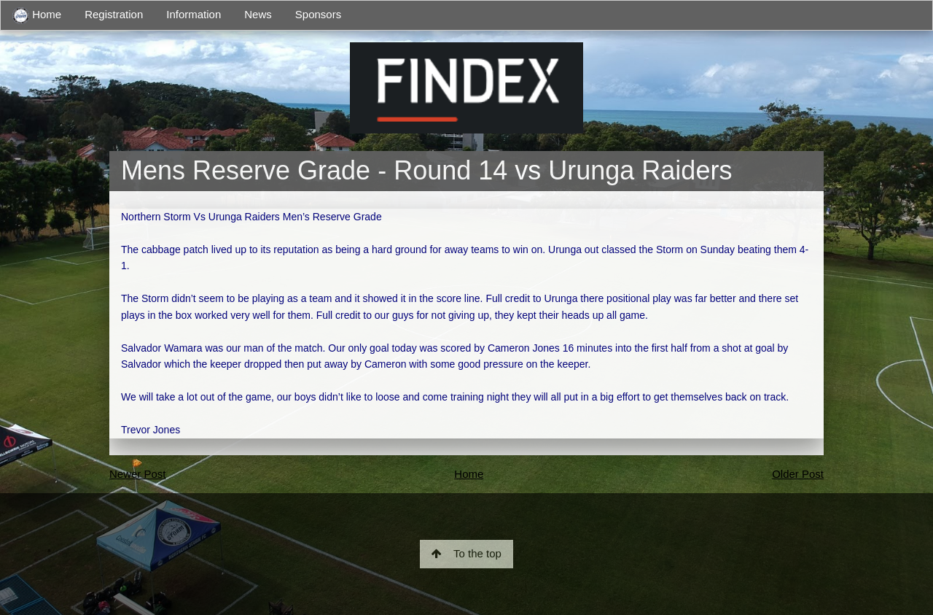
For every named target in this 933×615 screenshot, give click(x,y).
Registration (114, 14)
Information (193, 14)
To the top (466, 553)
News (258, 14)
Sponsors (318, 14)
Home (36, 15)
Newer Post (137, 474)
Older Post (798, 474)
